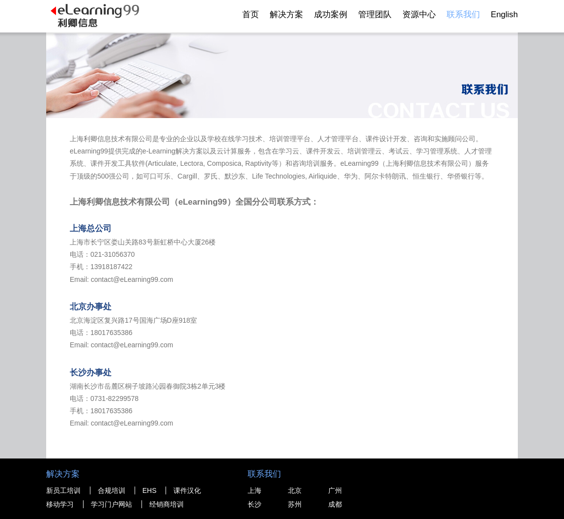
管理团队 (375, 14)
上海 (254, 490)
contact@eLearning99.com (132, 279)
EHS (149, 490)
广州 (335, 490)
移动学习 (60, 504)
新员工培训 (63, 490)
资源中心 (419, 14)
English (504, 14)
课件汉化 (187, 490)
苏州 (295, 504)
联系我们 (463, 14)
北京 (295, 490)
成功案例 (330, 14)
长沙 (254, 504)
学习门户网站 (111, 504)
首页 (250, 14)
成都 (335, 504)
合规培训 (111, 490)
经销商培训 (166, 504)
